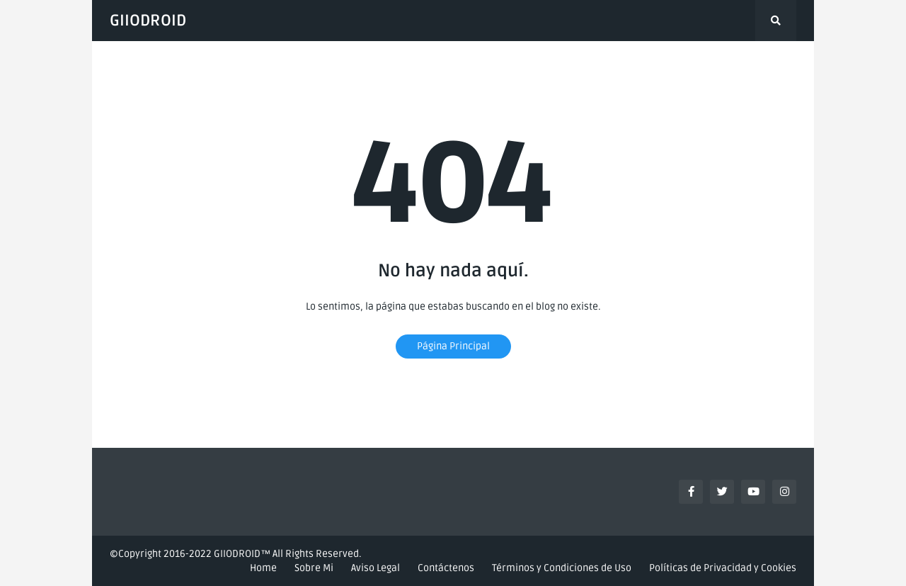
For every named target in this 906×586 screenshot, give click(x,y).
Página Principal (453, 346)
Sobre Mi (313, 568)
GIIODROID (148, 20)
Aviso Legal (375, 568)
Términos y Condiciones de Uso (561, 568)
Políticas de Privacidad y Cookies (722, 568)
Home (263, 568)
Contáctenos (446, 568)
